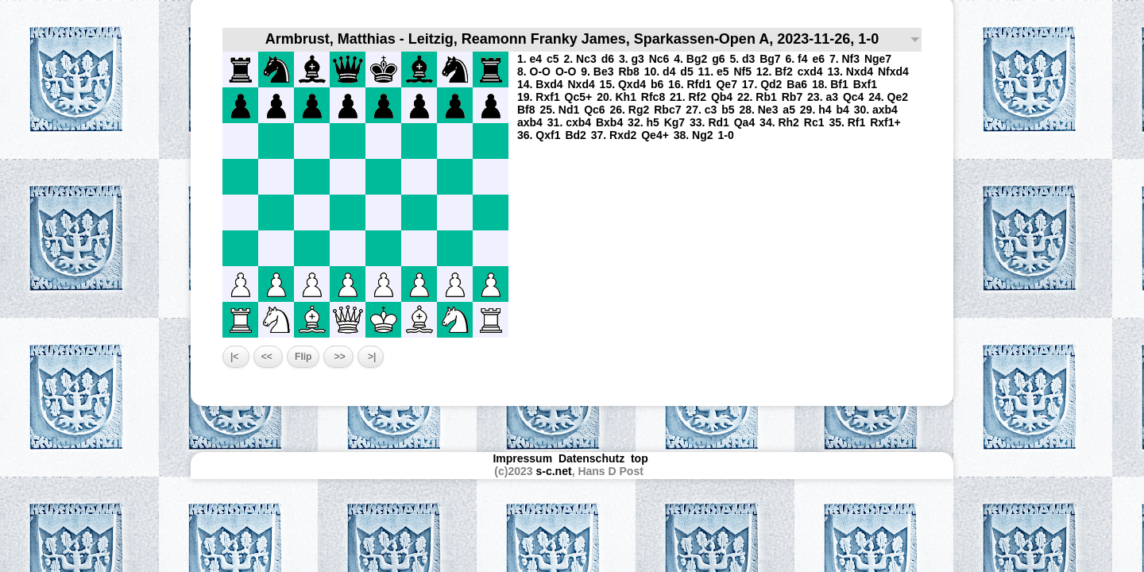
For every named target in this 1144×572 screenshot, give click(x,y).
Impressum (522, 458)
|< (236, 356)
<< (268, 356)
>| (371, 356)
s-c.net (554, 471)
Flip (303, 356)
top (641, 458)
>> (338, 356)
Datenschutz (591, 458)
